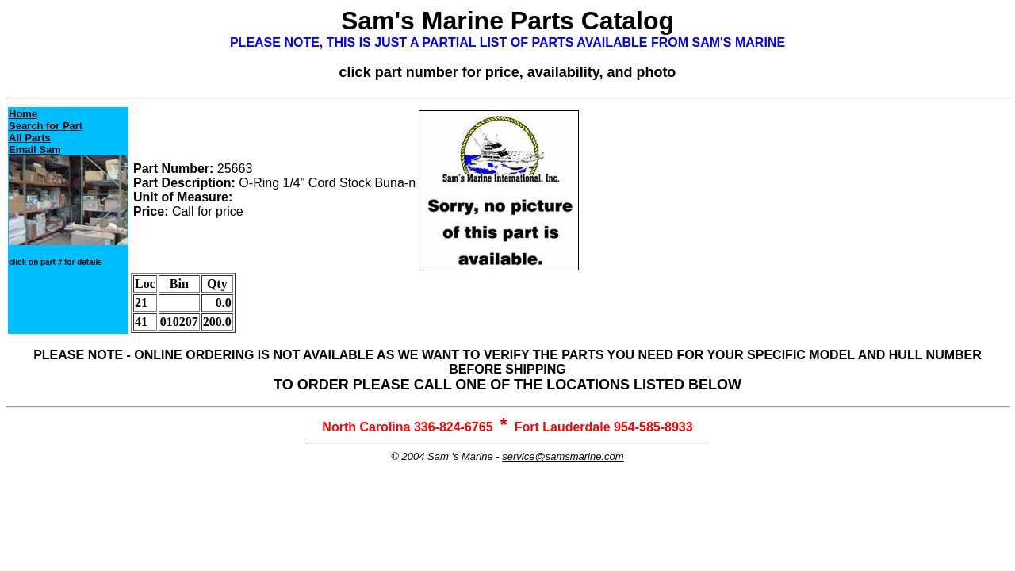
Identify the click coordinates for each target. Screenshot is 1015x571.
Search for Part (45, 126)
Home (23, 114)
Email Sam (35, 149)
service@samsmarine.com (562, 456)
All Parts (30, 138)
